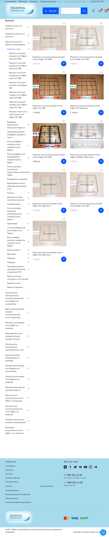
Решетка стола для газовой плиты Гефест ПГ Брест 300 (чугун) (85, 155)
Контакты (23, 1)
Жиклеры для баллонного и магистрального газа (14, 347)
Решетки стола (13, 49)
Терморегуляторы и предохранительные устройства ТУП (16, 269)
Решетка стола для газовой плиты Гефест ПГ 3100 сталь (85, 106)
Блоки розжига (13, 250)
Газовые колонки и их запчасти (15, 35)
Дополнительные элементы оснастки (16, 198)
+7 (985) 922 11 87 (97, 1)
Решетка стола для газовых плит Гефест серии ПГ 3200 (18, 56)
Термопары (12, 223)
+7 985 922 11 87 (73, 475)
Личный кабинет (12, 490)
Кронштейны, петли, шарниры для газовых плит (16, 186)
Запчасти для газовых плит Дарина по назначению (14, 368)
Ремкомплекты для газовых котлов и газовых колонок (13, 336)
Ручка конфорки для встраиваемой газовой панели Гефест (16, 158)
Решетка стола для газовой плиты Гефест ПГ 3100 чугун (47, 204)
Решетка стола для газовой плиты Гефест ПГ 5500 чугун (47, 253)
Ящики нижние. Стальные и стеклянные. (18, 277)
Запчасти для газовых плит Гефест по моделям (14, 325)
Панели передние (15, 287)
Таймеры (11, 262)
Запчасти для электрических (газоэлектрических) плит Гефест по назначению (14, 298)
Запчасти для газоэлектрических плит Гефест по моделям (13, 410)
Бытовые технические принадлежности (15, 388)
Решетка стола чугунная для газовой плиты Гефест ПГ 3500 (49, 155)
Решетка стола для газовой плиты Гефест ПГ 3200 (47, 106)
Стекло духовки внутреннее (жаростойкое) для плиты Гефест (18, 170)
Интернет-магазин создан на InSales (89, 532)
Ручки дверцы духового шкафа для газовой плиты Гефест (16, 241)
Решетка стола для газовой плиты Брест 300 (18, 85)
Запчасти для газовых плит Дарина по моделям (14, 379)
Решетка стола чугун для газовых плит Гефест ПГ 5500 (18, 114)
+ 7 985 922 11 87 (73, 482)
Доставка (34, 1)
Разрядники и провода (17, 179)
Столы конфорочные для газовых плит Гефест (16, 230)
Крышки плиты (14, 283)
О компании (10, 1)
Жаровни (11, 258)
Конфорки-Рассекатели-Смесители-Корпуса (16, 125)
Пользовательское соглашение (17, 494)
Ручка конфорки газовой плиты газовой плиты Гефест (14, 145)
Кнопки (10, 193)
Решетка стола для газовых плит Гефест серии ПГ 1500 (18, 105)
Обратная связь (11, 482)
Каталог (51, 10)
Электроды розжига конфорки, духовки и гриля (16, 134)
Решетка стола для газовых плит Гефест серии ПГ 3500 (18, 75)
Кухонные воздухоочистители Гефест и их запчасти (14, 430)
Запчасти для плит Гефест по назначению (15, 43)
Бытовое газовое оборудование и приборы (12, 358)
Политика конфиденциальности (18, 502)
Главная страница (48, 1)
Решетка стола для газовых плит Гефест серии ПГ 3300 (18, 95)
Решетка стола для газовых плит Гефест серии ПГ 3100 (18, 66)
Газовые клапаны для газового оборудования (15, 421)
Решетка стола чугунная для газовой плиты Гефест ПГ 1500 (86, 58)
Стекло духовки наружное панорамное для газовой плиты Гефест (14, 214)
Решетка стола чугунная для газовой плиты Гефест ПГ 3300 (49, 58)
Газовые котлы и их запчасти (13, 27)
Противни (11, 254)
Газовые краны (13, 204)
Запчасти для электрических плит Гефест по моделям (14, 398)
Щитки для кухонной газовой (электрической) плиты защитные (14, 313)
